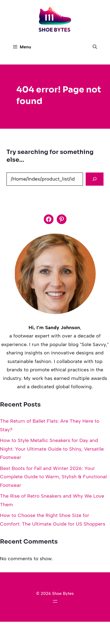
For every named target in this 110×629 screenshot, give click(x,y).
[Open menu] (55, 601)
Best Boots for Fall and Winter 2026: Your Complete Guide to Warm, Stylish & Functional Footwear (53, 476)
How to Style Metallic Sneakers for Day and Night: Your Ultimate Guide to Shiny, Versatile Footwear (52, 448)
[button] (95, 47)
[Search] (95, 179)
